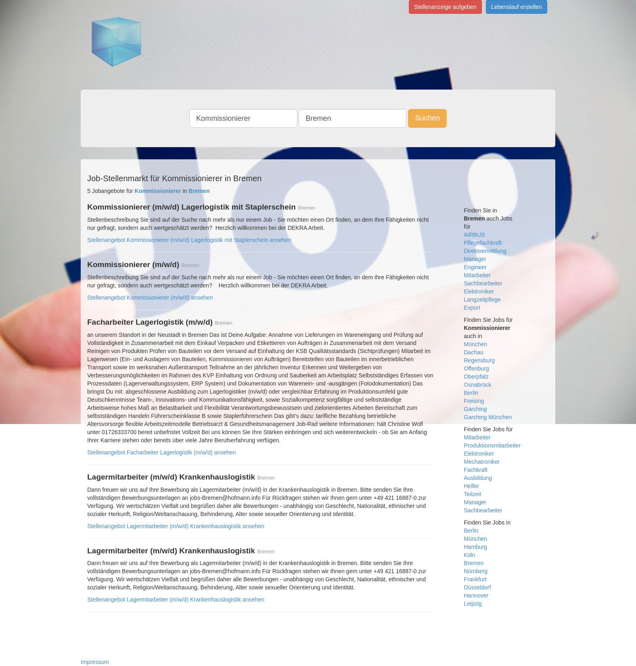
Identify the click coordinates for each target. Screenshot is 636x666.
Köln (469, 555)
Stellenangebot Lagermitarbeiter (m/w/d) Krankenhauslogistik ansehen (175, 526)
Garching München (488, 417)
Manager (475, 259)
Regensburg (479, 360)
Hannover (476, 595)
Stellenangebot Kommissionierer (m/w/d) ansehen (150, 297)
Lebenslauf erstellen (516, 7)
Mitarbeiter (477, 275)
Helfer (471, 486)
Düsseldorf (477, 587)
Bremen (474, 563)
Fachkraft (476, 470)
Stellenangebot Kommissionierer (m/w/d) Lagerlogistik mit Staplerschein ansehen (189, 240)
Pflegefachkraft (483, 243)
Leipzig (473, 603)
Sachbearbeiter (483, 283)
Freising (474, 401)
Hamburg (476, 547)
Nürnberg (476, 571)
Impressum (95, 662)
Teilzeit (472, 494)
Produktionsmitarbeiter (492, 445)
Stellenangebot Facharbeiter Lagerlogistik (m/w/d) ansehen (161, 452)
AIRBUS (474, 234)
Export (472, 307)
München (476, 344)
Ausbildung (478, 478)
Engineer (475, 267)
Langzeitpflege (482, 299)
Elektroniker (479, 291)
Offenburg (476, 368)
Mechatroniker (482, 461)
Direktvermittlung (485, 251)
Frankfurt (475, 579)
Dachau (473, 352)
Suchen (427, 118)
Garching (475, 409)
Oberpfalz (476, 376)
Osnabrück (478, 384)
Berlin (471, 393)
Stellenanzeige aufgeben (445, 7)
